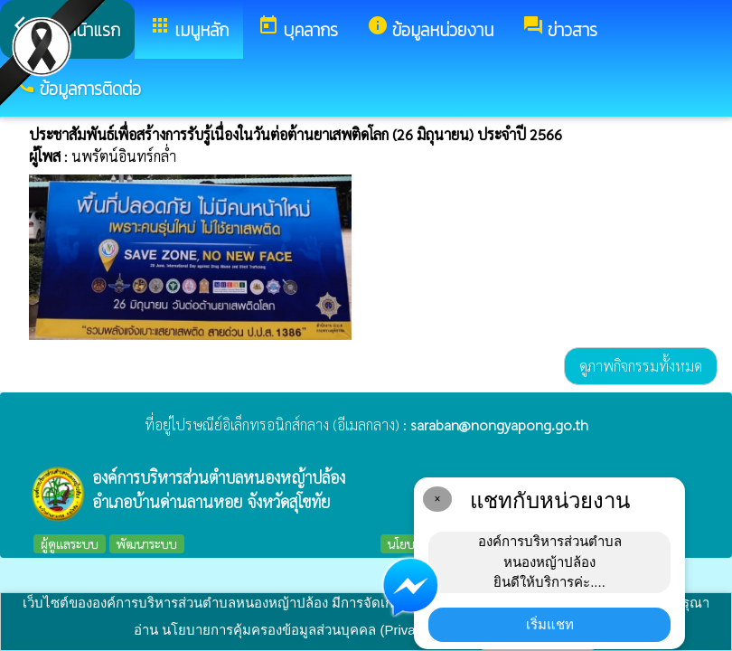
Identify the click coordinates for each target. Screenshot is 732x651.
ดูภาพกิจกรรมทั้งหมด (640, 365)
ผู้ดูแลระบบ (70, 543)
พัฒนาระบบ (147, 543)
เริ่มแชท (550, 624)
